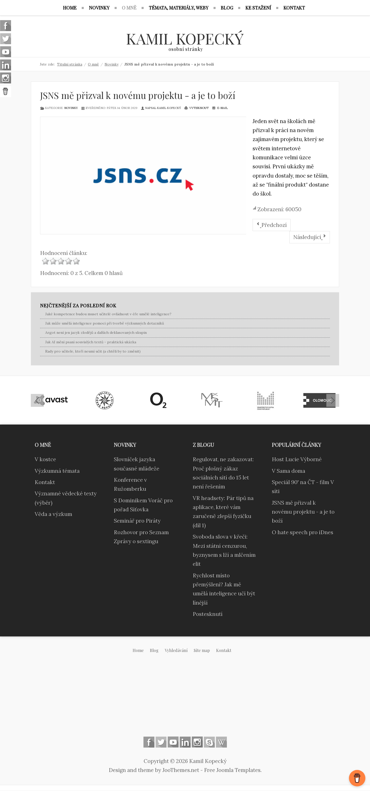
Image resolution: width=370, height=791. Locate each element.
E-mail (220, 108)
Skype (209, 742)
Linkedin (185, 742)
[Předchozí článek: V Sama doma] (272, 225)
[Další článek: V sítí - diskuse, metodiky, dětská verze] (309, 238)
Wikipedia (221, 742)
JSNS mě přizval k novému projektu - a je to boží (137, 96)
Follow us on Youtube (173, 742)
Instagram (197, 742)
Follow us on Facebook (148, 742)
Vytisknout (196, 108)
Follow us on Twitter (160, 742)
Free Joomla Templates (232, 770)
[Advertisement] (185, 699)
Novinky (71, 108)
